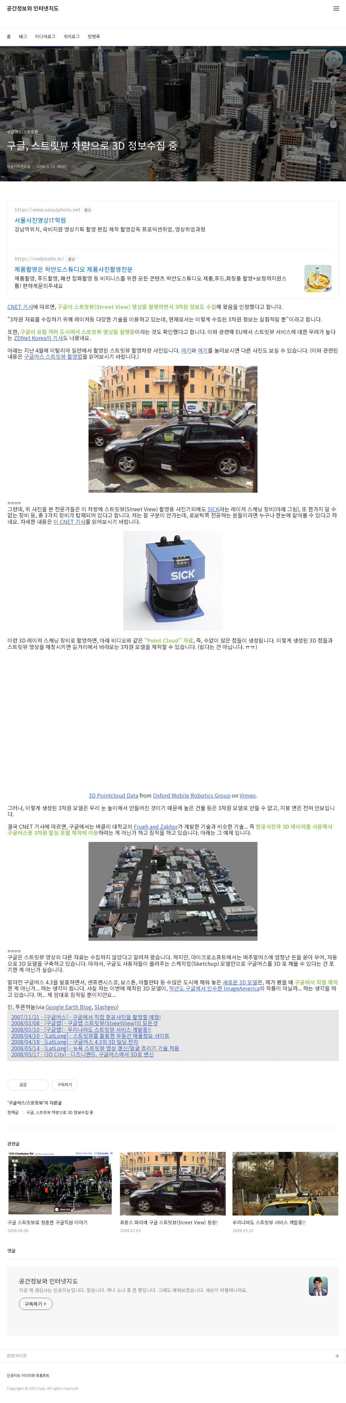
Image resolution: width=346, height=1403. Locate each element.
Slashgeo (105, 1007)
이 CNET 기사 (69, 521)
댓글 (11, 1250)
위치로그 (72, 36)
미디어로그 (45, 36)
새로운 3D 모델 (240, 982)
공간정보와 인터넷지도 (33, 8)
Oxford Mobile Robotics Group (191, 795)
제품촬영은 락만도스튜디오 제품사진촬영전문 (74, 269)
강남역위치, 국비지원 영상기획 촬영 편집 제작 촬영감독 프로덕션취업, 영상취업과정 (110, 229)
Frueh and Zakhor (156, 826)
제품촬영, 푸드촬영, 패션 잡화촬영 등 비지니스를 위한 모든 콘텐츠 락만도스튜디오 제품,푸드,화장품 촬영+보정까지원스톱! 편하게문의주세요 (151, 281)
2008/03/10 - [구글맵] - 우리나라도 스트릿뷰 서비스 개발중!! (81, 1029)
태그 (23, 36)
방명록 (94, 36)
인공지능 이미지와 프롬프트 (28, 1375)
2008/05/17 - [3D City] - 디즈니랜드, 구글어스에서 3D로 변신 (82, 1054)
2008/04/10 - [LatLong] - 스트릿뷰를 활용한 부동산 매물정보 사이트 (90, 1035)
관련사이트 (17, 1355)
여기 (186, 350)
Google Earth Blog (69, 1007)
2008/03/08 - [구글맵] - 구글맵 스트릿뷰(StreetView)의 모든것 (84, 1023)
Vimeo (248, 795)
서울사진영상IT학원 (40, 220)
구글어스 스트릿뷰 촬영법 (53, 356)
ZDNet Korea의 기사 (38, 338)
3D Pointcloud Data (113, 795)
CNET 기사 (20, 307)
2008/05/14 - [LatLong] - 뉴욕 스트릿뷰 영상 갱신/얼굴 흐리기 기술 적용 (95, 1048)
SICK (213, 509)
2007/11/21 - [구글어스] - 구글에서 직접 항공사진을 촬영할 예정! (86, 1017)
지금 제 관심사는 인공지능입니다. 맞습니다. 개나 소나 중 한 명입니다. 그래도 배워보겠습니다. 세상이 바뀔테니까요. (133, 1290)
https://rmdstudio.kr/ (39, 259)
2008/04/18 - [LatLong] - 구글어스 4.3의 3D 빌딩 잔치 (74, 1042)
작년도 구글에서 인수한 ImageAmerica (214, 988)
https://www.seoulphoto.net (47, 210)
